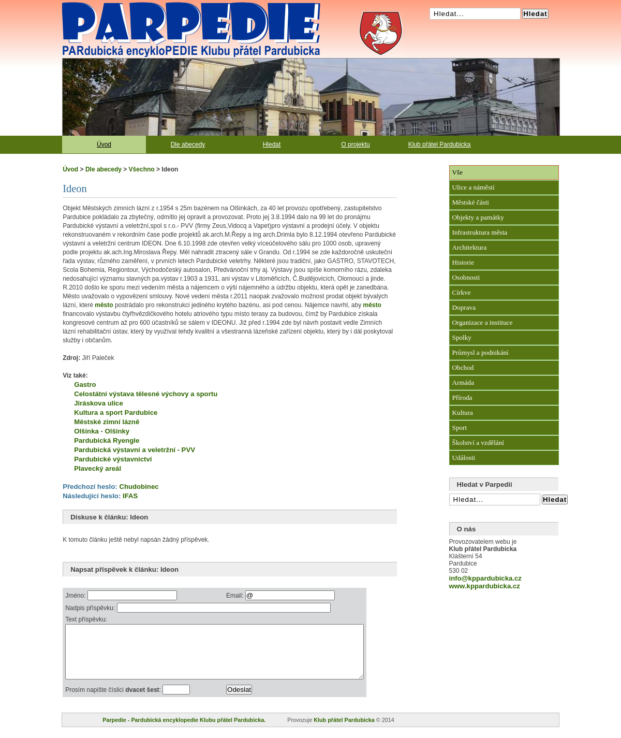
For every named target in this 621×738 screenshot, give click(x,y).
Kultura (462, 412)
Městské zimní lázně (106, 422)
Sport (459, 427)
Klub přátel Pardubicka (439, 144)
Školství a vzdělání (478, 442)
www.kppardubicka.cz (484, 586)
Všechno (142, 169)
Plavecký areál (97, 468)
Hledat (272, 144)
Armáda (463, 382)
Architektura (469, 247)
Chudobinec (138, 486)
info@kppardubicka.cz (485, 578)
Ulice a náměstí (473, 187)
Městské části (470, 202)
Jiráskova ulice (98, 403)
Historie (463, 262)
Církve (461, 292)
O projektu (355, 144)
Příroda (462, 397)
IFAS (130, 496)
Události (464, 457)
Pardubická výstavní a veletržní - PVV (134, 450)
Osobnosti (466, 277)
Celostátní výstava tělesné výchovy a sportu (145, 394)
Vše (457, 172)
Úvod (104, 144)
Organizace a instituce (482, 322)
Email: (255, 595)
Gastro (85, 384)
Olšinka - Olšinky (101, 431)
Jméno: (76, 595)
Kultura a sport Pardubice (115, 412)
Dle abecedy (188, 144)
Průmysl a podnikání (480, 352)
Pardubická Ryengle (106, 440)
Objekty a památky (478, 217)
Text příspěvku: (86, 619)
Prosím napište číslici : (113, 700)
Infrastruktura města (480, 232)
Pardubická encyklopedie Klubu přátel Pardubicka (173, 5)
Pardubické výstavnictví (113, 459)
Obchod (463, 367)
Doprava (464, 307)
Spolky (461, 337)
